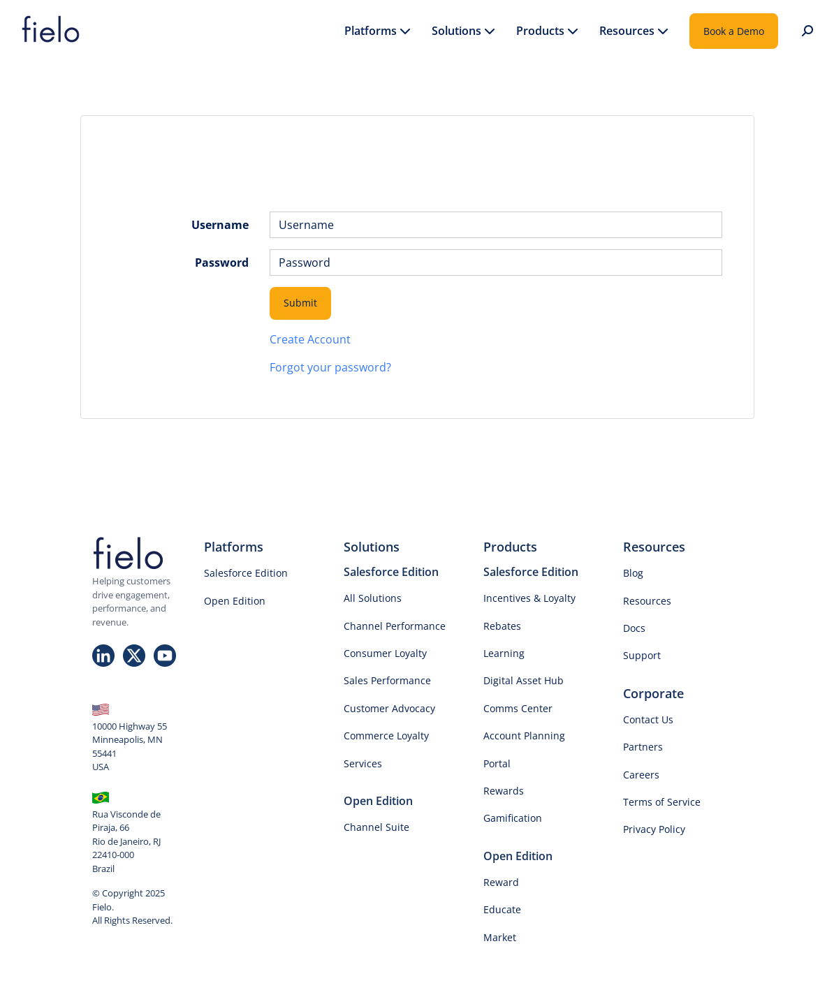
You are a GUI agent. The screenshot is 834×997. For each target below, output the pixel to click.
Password (222, 262)
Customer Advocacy (389, 708)
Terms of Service (662, 801)
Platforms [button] (377, 31)
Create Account (310, 339)
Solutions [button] (463, 31)
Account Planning (524, 735)
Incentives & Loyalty (529, 598)
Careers (641, 774)
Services (363, 763)
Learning (504, 653)
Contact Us (648, 719)
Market (499, 937)
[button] (806, 31)
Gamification (512, 818)
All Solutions (373, 598)
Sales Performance (387, 680)
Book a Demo (733, 31)
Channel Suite (376, 827)
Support (642, 655)
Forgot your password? (330, 367)
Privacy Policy (654, 829)
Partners (643, 746)
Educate (502, 909)
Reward (501, 882)
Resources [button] (633, 31)
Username (220, 224)
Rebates (502, 626)
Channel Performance (395, 626)
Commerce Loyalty (386, 735)
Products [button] (547, 31)
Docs (634, 628)
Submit (300, 302)
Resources (647, 600)
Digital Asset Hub (523, 680)
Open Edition (234, 600)
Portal (497, 763)
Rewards (503, 790)
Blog (633, 572)
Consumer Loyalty (385, 653)
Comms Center (518, 708)
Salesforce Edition (246, 572)
